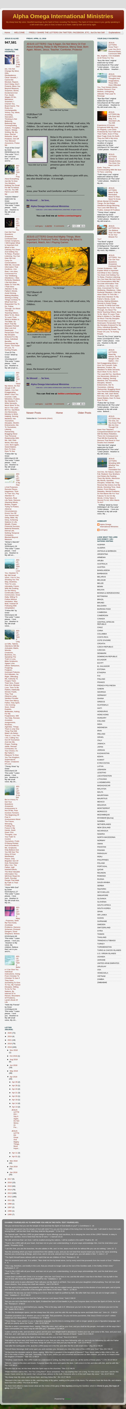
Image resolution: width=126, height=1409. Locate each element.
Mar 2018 (13, 1161)
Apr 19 (15, 1100)
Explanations (114, 32)
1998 (10, 1204)
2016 (10, 1182)
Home (7, 32)
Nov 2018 (14, 1050)
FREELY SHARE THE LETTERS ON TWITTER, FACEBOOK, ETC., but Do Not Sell (66, 32)
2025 (10, 1033)
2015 (10, 1186)
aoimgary (39, 226)
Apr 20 (15, 1096)
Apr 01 (15, 1156)
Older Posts (84, 412)
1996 (10, 1211)
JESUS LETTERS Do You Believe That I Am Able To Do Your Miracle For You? (108, 232)
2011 (10, 1200)
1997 (10, 1207)
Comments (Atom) (45, 418)
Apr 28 (15, 1085)
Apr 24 (15, 1089)
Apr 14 (15, 1103)
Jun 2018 (13, 1065)
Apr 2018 (13, 1077)
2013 (10, 1193)
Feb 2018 (13, 1167)
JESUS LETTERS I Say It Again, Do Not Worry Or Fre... (15, 1118)
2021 (10, 1040)
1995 (10, 1214)
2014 (10, 1190)
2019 (10, 1044)
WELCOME (19, 32)
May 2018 (14, 1071)
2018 (10, 1047)
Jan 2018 (13, 1172)
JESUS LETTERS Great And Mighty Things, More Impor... (16, 1140)
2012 (10, 1197)
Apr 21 (15, 1093)
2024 (10, 1036)
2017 (10, 1179)
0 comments (59, 226)
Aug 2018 (14, 1059)
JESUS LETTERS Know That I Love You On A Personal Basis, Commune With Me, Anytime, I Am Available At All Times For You (109, 50)
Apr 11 (15, 1153)
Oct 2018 (14, 1056)
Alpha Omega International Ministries (63, 16)
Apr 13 (15, 1107)
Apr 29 (15, 1082)
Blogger (68, 1399)
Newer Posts (33, 412)
